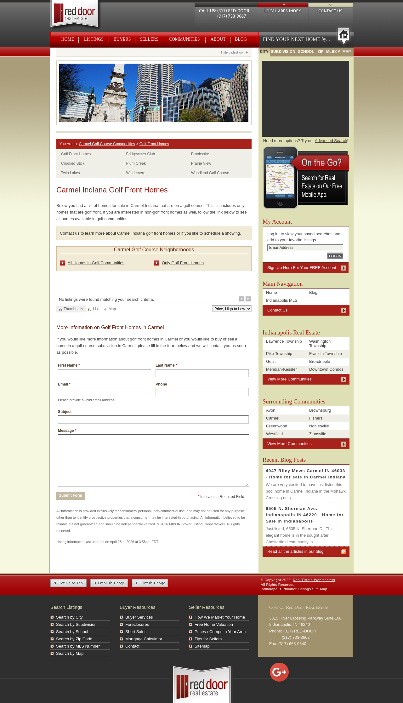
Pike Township (279, 353)
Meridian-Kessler (281, 369)
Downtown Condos (326, 369)
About (218, 39)
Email (64, 384)
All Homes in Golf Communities (96, 262)
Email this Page (109, 583)
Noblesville (319, 426)
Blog (241, 39)
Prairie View (201, 163)
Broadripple (319, 361)
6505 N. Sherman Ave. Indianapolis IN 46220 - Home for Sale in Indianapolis (305, 514)
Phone (161, 384)
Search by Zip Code (74, 639)
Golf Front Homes (154, 144)
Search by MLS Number (78, 646)
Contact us (69, 233)
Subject (64, 411)
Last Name (166, 365)
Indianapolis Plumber (279, 589)
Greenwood (276, 426)
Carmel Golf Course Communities (107, 144)
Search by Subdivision (76, 624)
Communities (184, 39)
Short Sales (135, 631)
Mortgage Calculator (143, 639)
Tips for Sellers (208, 639)
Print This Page (150, 583)
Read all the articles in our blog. (296, 551)
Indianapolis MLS (282, 300)
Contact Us (331, 10)
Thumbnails (71, 309)
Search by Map (69, 653)
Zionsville (317, 434)
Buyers (122, 39)
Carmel (272, 418)
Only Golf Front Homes (183, 262)
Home (67, 39)
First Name (69, 365)
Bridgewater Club (140, 154)
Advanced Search (331, 140)
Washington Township (320, 343)
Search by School (72, 631)
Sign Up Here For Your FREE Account (301, 267)
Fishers (316, 418)
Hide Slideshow (234, 52)
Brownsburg (320, 410)
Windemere (135, 173)
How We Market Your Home (220, 617)
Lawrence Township (284, 341)
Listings (94, 39)
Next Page (248, 299)
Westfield (274, 434)
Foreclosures (137, 624)
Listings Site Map (312, 589)
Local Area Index (283, 10)
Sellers (149, 39)
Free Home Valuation (214, 624)
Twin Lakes (70, 173)
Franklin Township (325, 353)
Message (67, 430)
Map (110, 309)
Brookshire (200, 154)
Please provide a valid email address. (86, 400)
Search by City (69, 617)
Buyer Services (139, 617)
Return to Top (68, 583)
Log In (335, 256)
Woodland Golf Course (210, 173)
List (93, 309)
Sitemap (202, 646)
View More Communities (289, 379)
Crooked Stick (72, 163)
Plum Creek (135, 163)
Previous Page (242, 299)
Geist (270, 361)
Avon (270, 410)
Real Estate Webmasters (81, 15)
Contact (132, 646)
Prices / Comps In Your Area (220, 631)
